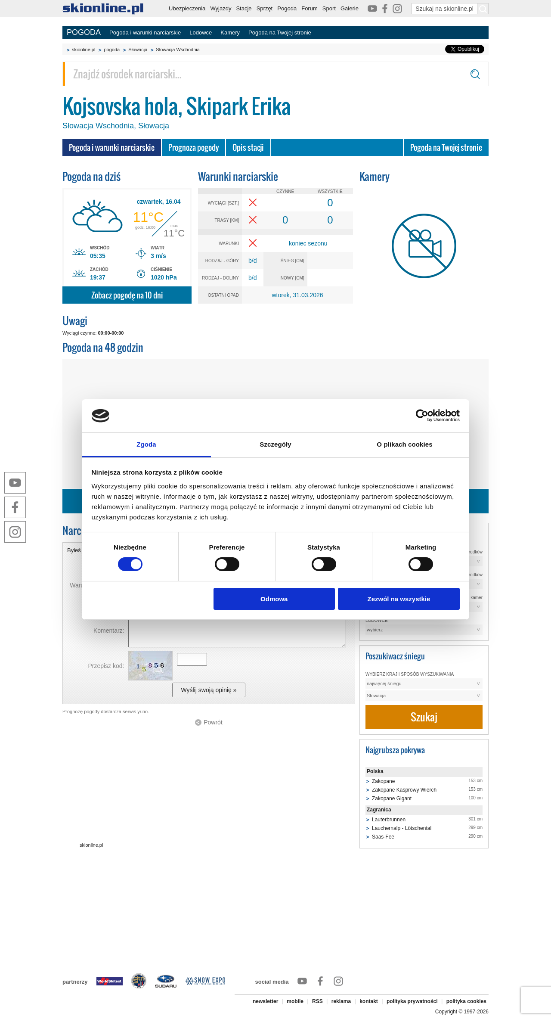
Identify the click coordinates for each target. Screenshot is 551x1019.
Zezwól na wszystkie (398, 599)
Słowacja (137, 49)
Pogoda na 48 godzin (102, 347)
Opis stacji (248, 147)
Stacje (243, 8)
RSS (317, 1001)
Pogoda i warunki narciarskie (145, 32)
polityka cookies (466, 1001)
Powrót (213, 722)
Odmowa (274, 599)
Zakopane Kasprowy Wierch (404, 790)
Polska (375, 771)
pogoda (112, 49)
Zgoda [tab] (146, 444)
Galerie (350, 8)
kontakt (368, 1001)
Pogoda (287, 8)
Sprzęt (265, 8)
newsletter (265, 1001)
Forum (309, 8)
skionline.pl (83, 49)
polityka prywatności (412, 1001)
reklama (341, 1001)
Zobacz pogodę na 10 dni (127, 295)
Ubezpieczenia (187, 8)
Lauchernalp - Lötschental (401, 828)
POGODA (84, 32)
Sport (329, 8)
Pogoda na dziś (91, 176)
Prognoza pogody (193, 147)
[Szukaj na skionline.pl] (483, 8)
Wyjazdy (220, 8)
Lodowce (200, 32)
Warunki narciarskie (238, 176)
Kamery (230, 32)
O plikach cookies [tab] (404, 444)
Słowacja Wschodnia (178, 49)
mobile (295, 1001)
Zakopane (383, 781)
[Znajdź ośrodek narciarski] (275, 74)
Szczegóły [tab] (275, 444)
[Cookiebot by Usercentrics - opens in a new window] (422, 415)
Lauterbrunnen (389, 820)
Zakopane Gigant (392, 798)
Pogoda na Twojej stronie (279, 32)
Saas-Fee (383, 837)
